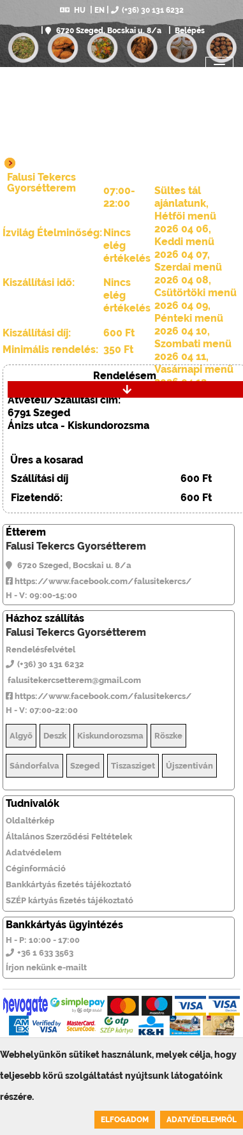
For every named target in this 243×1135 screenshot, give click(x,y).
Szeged (85, 765)
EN (99, 10)
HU (72, 10)
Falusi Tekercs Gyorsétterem (76, 546)
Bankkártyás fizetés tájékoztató (68, 884)
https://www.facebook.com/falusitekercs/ (99, 581)
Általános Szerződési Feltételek (69, 836)
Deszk (54, 735)
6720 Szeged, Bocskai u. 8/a (103, 30)
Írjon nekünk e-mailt (46, 967)
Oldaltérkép (30, 820)
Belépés (189, 30)
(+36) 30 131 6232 (147, 10)
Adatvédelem (33, 852)
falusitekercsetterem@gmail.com (73, 680)
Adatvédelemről (201, 1119)
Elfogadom (125, 1119)
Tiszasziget (133, 765)
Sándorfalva (34, 765)
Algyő (21, 735)
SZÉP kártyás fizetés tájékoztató (69, 900)
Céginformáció (36, 868)
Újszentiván (189, 765)
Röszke (168, 735)
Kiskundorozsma (110, 735)
